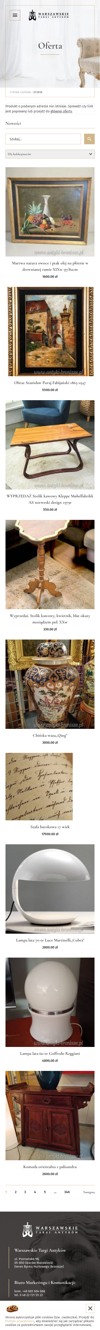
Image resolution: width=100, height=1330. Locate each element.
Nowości (13, 123)
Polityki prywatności (19, 1321)
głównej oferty (61, 111)
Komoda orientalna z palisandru (50, 1166)
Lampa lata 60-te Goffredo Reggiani (50, 1053)
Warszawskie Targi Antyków (40, 1250)
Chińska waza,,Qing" (50, 735)
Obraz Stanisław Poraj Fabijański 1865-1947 (50, 382)
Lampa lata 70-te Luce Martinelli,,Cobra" (50, 940)
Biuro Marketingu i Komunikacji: (44, 1282)
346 (67, 1192)
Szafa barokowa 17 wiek (50, 826)
